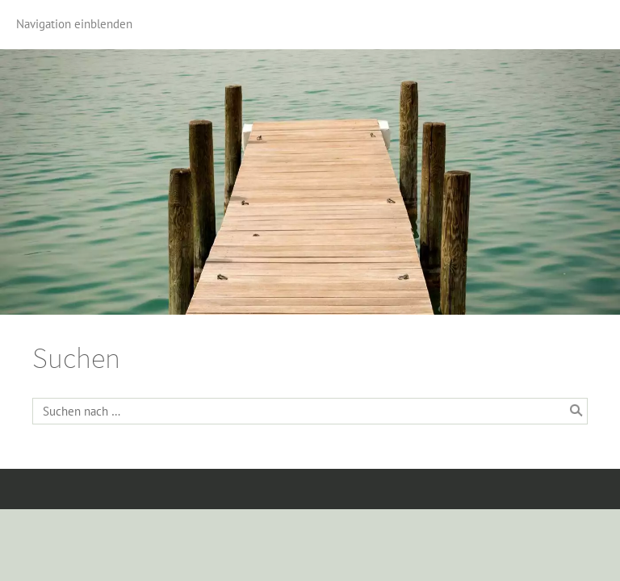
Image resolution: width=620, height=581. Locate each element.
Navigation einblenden (74, 23)
